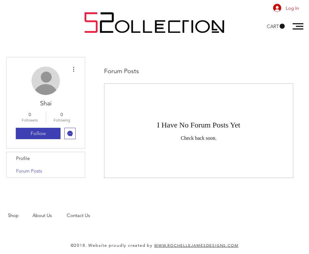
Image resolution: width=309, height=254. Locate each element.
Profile (23, 158)
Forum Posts (29, 171)
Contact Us (79, 215)
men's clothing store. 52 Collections (45, 221)
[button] (276, 26)
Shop (20, 215)
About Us (49, 215)
